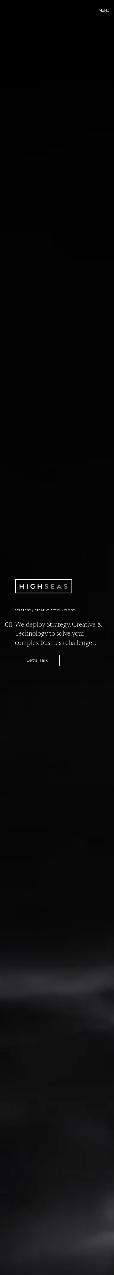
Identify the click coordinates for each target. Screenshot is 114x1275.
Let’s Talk (37, 660)
